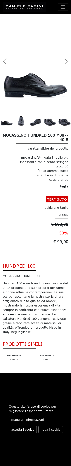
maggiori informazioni (27, 419)
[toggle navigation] (63, 7)
